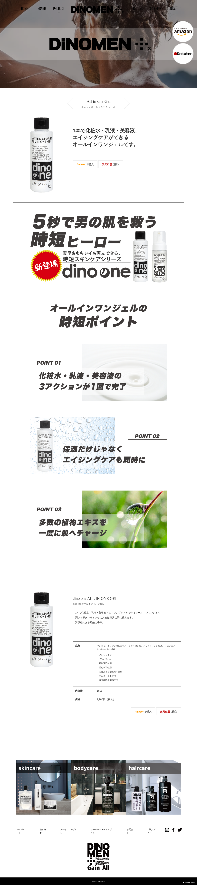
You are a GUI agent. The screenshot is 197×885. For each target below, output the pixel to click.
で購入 (85, 164)
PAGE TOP (189, 882)
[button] (58, 8)
